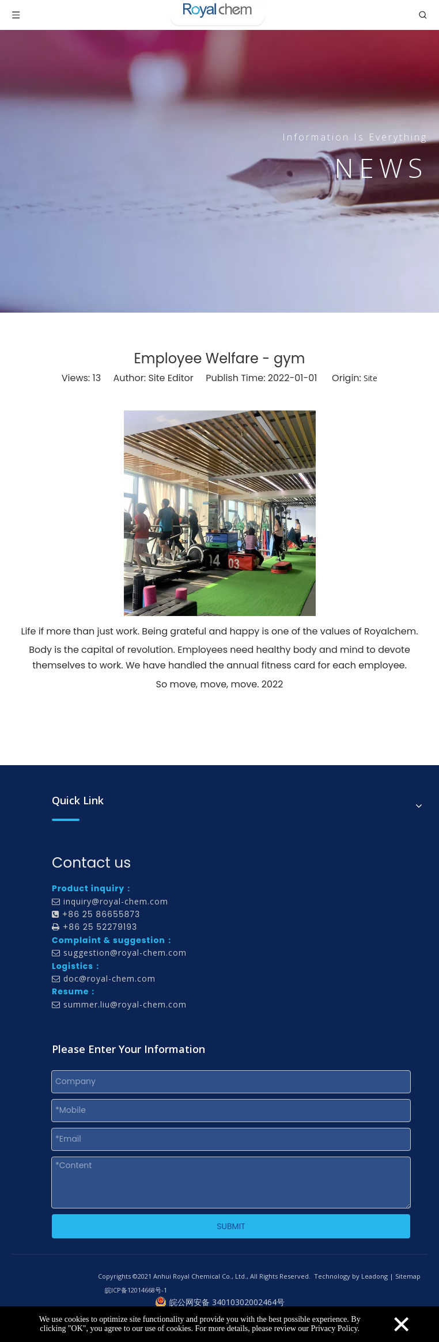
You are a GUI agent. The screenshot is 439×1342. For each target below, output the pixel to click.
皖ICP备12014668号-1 (136, 1290)
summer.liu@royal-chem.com (125, 1004)
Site (370, 377)
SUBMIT (231, 1226)
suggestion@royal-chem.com (125, 952)
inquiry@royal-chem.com (115, 901)
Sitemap (408, 1276)
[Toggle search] (422, 15)
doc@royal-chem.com (109, 978)
